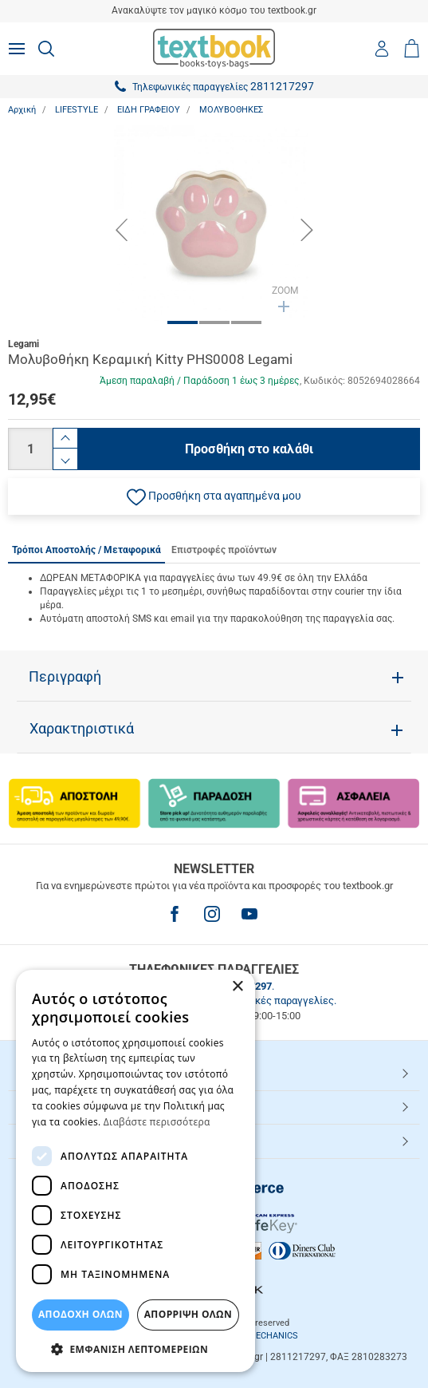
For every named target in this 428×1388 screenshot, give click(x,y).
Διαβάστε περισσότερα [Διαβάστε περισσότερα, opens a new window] (157, 1122)
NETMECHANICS (264, 1336)
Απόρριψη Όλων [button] (188, 1314)
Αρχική (22, 110)
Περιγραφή (65, 677)
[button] (214, 496)
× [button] (237, 987)
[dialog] (135, 1171)
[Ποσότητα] (30, 449)
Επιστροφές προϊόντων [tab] (224, 550)
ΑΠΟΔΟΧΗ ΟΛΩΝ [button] (80, 1314)
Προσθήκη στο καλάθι (249, 449)
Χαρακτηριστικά (81, 729)
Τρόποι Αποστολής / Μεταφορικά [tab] (86, 550)
